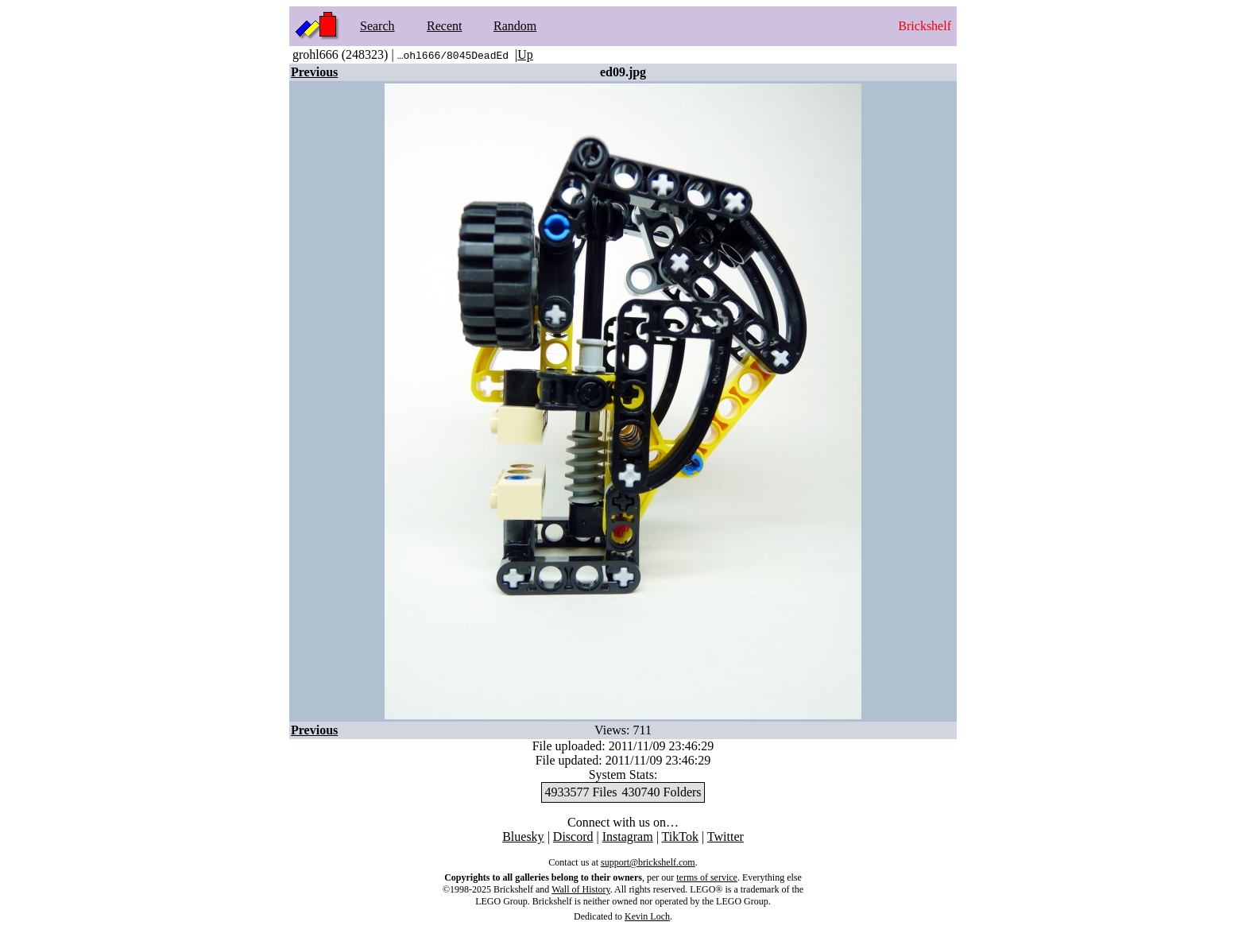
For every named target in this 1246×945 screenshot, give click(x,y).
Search (377, 26)
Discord (573, 836)
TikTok (680, 836)
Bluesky (523, 836)
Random (514, 26)
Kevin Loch (647, 916)
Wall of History (580, 889)
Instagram (627, 836)
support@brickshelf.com (648, 862)
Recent (444, 26)
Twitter (725, 836)
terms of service (706, 877)
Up (525, 54)
